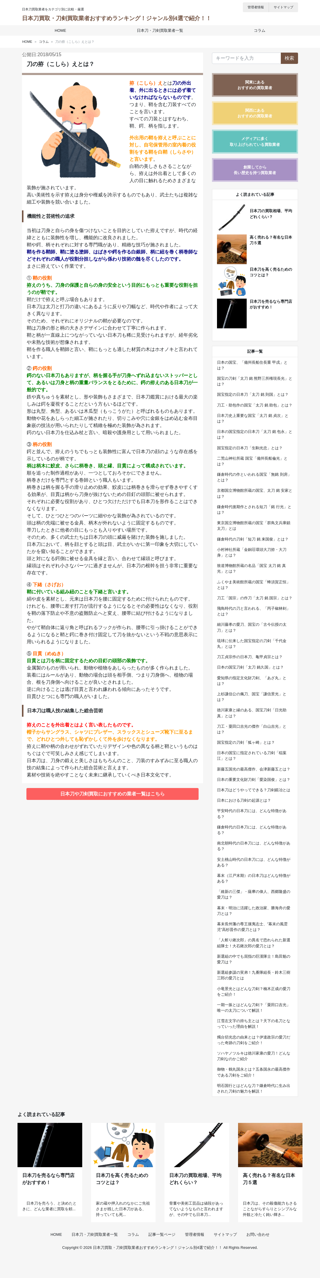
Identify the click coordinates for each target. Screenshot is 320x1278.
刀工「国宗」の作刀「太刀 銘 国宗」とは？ (254, 598)
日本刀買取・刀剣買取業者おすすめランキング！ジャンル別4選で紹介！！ (116, 18)
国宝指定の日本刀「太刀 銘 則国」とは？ (253, 394)
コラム (258, 30)
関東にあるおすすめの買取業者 (254, 85)
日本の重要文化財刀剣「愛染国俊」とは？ (253, 779)
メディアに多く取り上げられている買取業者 (255, 141)
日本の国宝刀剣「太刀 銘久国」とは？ (250, 667)
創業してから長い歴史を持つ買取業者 (255, 170)
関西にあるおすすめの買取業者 (254, 113)
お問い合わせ (258, 1255)
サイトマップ (283, 7)
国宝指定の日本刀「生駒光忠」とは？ (250, 448)
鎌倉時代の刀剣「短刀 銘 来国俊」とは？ (253, 539)
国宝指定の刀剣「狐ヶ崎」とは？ (246, 742)
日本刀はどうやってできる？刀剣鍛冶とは (253, 790)
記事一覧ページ (161, 1255)
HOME (62, 30)
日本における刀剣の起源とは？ (244, 800)
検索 (289, 58)
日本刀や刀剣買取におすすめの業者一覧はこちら (112, 793)
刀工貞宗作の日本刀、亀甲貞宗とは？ (250, 657)
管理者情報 (256, 7)
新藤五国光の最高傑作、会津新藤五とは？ (253, 769)
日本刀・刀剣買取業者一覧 (160, 30)
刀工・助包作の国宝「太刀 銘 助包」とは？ (254, 405)
